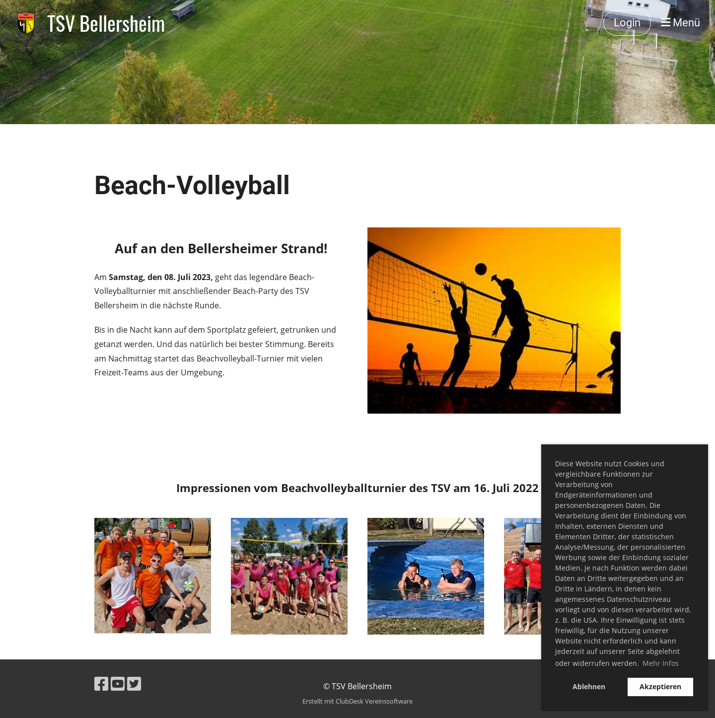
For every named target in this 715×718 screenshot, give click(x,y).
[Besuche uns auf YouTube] (118, 683)
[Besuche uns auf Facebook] (101, 683)
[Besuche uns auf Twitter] (134, 683)
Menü (680, 22)
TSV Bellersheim (106, 23)
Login (627, 22)
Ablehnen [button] (588, 686)
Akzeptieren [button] (660, 686)
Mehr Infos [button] (661, 663)
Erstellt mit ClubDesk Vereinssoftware (357, 701)
